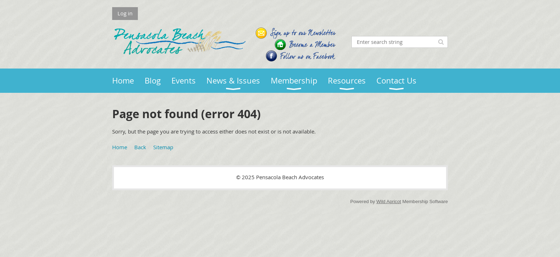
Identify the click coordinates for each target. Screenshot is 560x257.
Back (140, 147)
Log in (125, 13)
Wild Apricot (388, 201)
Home (119, 147)
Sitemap (163, 147)
